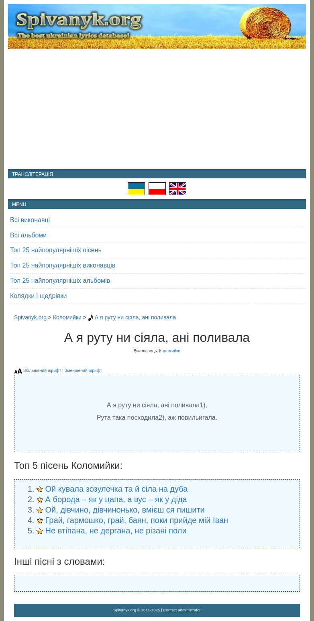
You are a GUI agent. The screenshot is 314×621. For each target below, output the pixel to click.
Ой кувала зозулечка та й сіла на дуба (116, 488)
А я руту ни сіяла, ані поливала (135, 317)
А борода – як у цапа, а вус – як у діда (116, 499)
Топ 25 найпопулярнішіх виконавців (62, 265)
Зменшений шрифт (83, 370)
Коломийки (67, 317)
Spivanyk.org (30, 317)
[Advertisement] (157, 109)
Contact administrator (182, 610)
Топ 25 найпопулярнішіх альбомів (60, 280)
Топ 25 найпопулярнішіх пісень (56, 250)
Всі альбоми (28, 235)
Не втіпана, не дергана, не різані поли (116, 530)
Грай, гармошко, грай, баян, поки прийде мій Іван (136, 520)
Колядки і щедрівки (38, 295)
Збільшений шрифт (42, 370)
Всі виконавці (30, 220)
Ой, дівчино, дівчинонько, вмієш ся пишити (125, 509)
